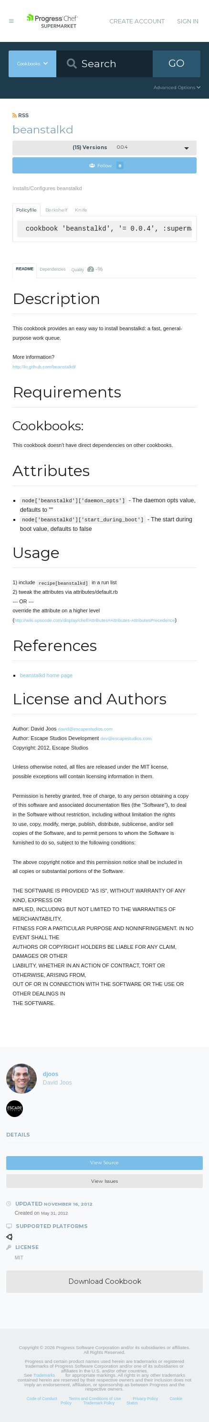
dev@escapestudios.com (125, 738)
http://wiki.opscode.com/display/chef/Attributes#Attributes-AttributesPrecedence (94, 620)
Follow (106, 165)
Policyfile (26, 210)
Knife (81, 210)
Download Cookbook (104, 1281)
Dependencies (52, 269)
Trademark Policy (99, 1403)
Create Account (137, 21)
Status (132, 1403)
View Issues (104, 1181)
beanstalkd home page (46, 675)
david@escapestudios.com (85, 728)
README (25, 268)
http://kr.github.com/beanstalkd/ (44, 366)
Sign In (188, 21)
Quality (87, 269)
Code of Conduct (42, 1398)
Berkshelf (56, 210)
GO (176, 63)
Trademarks (44, 1375)
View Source (104, 1162)
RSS (20, 115)
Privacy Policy (145, 1398)
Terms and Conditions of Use (95, 1398)
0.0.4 (100, 147)
